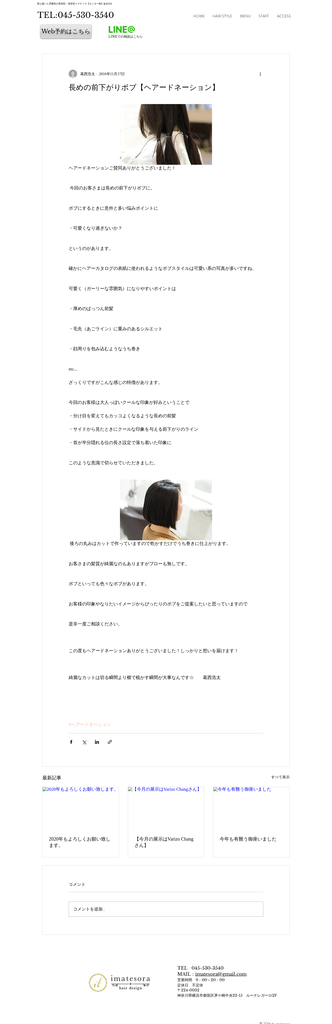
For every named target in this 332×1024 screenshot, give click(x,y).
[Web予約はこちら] (66, 31)
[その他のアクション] (260, 74)
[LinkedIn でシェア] (96, 741)
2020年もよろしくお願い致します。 (79, 842)
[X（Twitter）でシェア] (84, 741)
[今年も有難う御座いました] (251, 808)
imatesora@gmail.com (221, 974)
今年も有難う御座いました (248, 839)
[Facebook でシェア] (71, 741)
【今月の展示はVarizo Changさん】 (163, 842)
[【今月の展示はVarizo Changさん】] (166, 808)
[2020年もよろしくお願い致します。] (81, 808)
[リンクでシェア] (109, 741)
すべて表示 (280, 777)
